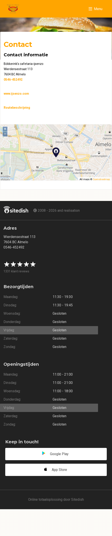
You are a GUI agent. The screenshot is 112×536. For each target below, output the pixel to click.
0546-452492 (13, 79)
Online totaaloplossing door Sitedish (56, 499)
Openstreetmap (101, 179)
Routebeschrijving (17, 107)
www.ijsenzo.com (16, 93)
